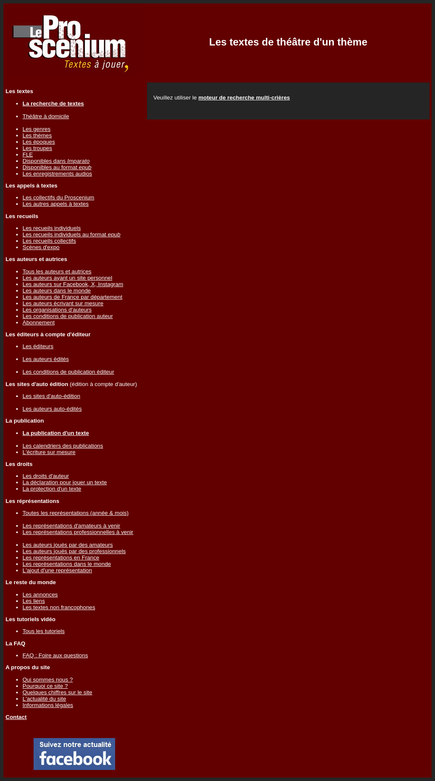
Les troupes (37, 148)
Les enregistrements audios (57, 173)
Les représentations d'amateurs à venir (71, 526)
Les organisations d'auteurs (57, 310)
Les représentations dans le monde (67, 564)
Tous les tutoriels (44, 631)
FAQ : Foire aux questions (55, 655)
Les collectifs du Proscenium (58, 197)
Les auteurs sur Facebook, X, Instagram (73, 284)
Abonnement (39, 322)
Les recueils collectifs (49, 241)
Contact (16, 717)
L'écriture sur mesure (49, 452)
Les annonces (40, 594)
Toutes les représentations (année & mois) (76, 513)
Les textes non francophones (59, 607)
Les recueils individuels (52, 228)
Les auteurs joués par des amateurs (68, 545)
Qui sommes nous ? (48, 679)
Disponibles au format (57, 167)
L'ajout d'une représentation (57, 570)
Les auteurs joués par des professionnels (74, 551)
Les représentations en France (61, 557)
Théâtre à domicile (46, 116)
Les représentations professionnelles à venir (78, 532)
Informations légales (48, 705)
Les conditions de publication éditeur (68, 372)
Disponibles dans (56, 161)
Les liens (34, 601)
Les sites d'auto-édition (51, 396)
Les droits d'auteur (46, 476)
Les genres (37, 129)
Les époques (39, 142)
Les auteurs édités (46, 359)
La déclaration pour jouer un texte (65, 482)
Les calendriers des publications (63, 446)
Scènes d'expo (41, 247)
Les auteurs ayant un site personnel (67, 278)
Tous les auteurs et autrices (57, 271)
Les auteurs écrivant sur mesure (63, 303)
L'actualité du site (44, 699)
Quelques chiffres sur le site (57, 692)
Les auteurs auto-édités (52, 409)
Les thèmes (37, 135)
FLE (28, 154)
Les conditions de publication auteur (68, 316)
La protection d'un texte (52, 489)
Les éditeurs (38, 346)
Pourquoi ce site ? (45, 686)
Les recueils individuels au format (71, 234)
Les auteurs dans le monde (57, 290)
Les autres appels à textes (56, 204)
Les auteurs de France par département (72, 297)
